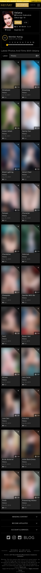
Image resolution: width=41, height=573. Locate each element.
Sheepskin (6, 295)
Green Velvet (7, 131)
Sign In (32, 5)
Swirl (4, 336)
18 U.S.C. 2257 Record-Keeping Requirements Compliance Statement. (20, 555)
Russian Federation (22, 15)
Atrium (5, 377)
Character (26, 213)
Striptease (6, 90)
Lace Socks (26, 377)
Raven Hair (26, 336)
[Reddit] (19, 537)
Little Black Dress (29, 459)
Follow (18, 22)
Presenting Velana (29, 500)
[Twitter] (8, 537)
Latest (5, 56)
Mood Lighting (7, 172)
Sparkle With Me (28, 295)
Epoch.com (23, 567)
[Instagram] (14, 537)
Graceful (25, 418)
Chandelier (6, 254)
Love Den (5, 418)
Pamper (5, 213)
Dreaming (26, 90)
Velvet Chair (27, 172)
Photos (13, 56)
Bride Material (7, 459)
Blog (29, 537)
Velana (4, 92)
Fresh (4, 500)
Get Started (22, 5)
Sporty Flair (26, 131)
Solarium (25, 254)
